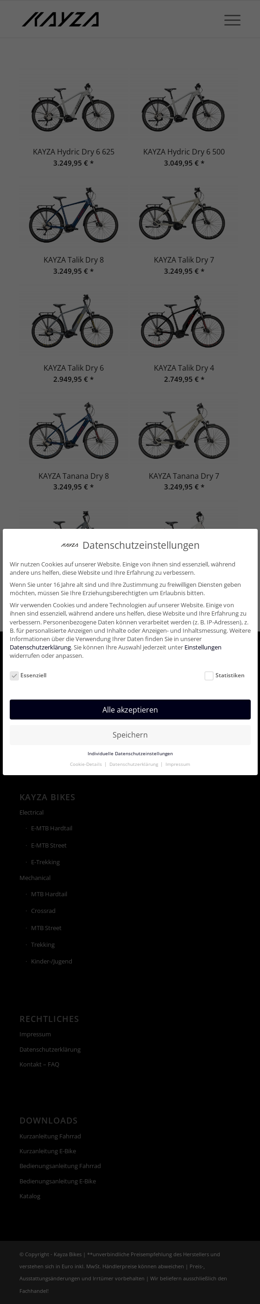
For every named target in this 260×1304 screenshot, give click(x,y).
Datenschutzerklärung (40, 641)
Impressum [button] (177, 758)
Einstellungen (203, 641)
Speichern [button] (130, 729)
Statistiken (224, 669)
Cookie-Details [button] (86, 758)
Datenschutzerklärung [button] (134, 758)
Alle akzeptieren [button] (130, 704)
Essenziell (28, 669)
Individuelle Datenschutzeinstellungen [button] (130, 748)
